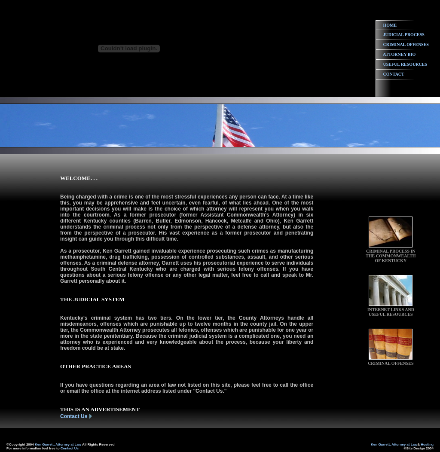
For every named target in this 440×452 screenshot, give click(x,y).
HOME (390, 25)
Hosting (427, 444)
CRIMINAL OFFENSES (406, 44)
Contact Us (73, 416)
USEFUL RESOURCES (405, 64)
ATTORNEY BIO (399, 54)
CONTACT (393, 74)
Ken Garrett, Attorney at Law (58, 444)
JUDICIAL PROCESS (404, 34)
